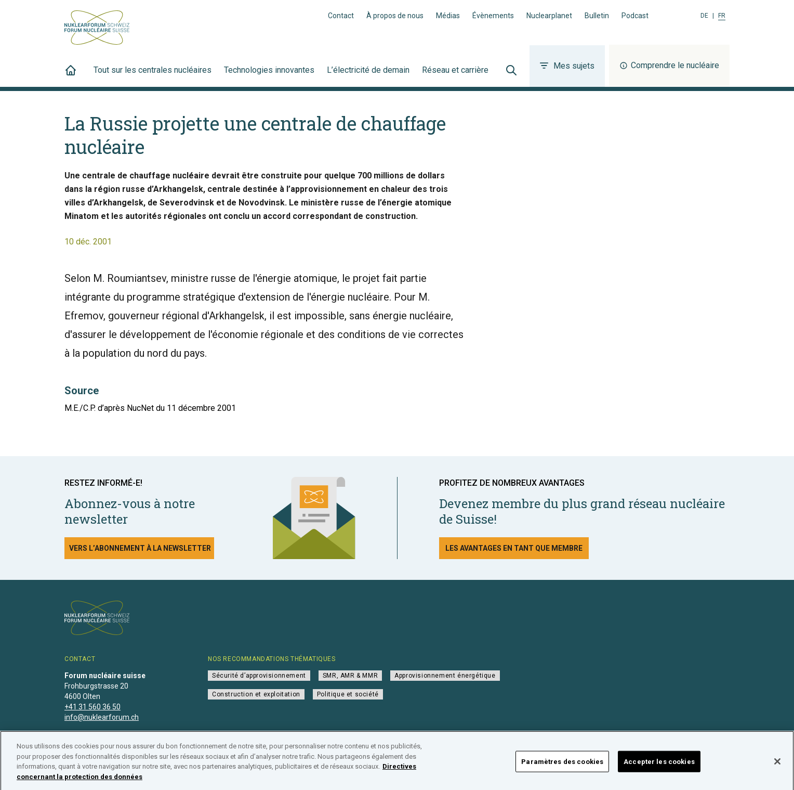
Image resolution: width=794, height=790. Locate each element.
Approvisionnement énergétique (444, 675)
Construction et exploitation (256, 694)
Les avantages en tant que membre (514, 548)
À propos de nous (395, 15)
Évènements (493, 15)
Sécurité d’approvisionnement (259, 675)
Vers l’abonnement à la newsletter (140, 548)
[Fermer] (777, 767)
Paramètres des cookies (562, 767)
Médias (448, 15)
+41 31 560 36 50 (92, 707)
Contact (341, 15)
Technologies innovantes (269, 76)
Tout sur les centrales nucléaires (152, 76)
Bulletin (597, 15)
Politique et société (348, 694)
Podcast (635, 15)
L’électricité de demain (368, 76)
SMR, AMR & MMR (350, 675)
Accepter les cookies (659, 767)
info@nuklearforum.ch (101, 717)
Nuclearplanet (549, 15)
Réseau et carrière (455, 76)
